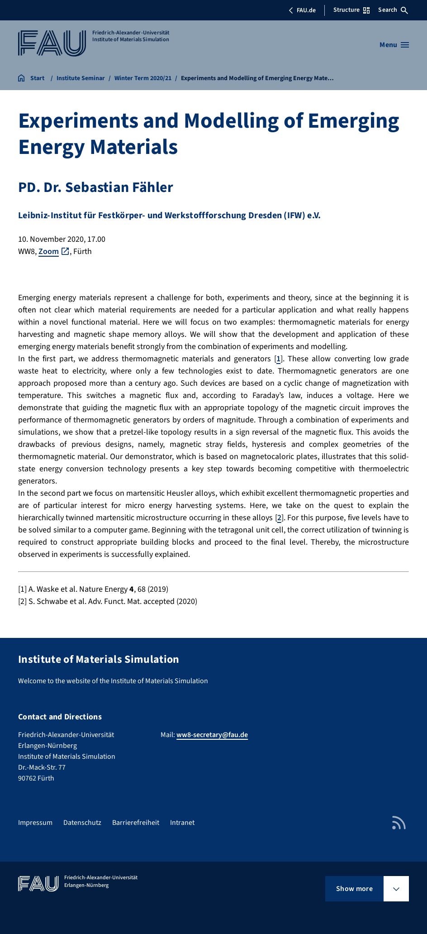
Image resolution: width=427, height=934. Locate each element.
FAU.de (302, 10)
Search (393, 9)
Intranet (182, 823)
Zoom (48, 251)
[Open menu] (394, 45)
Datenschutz (82, 823)
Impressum (35, 823)
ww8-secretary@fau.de (212, 735)
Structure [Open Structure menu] (351, 9)
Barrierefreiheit (135, 823)
